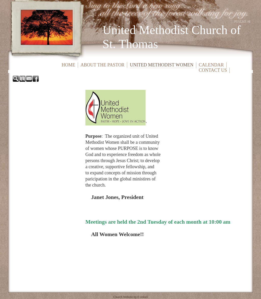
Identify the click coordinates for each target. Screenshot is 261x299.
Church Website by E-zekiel (130, 297)
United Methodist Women (161, 64)
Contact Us (213, 70)
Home (68, 64)
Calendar (211, 64)
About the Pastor (102, 64)
